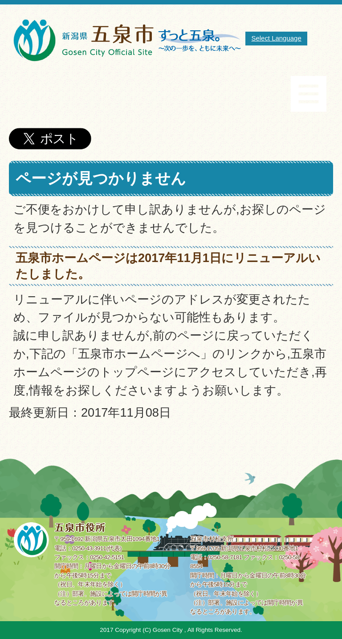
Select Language (276, 38)
